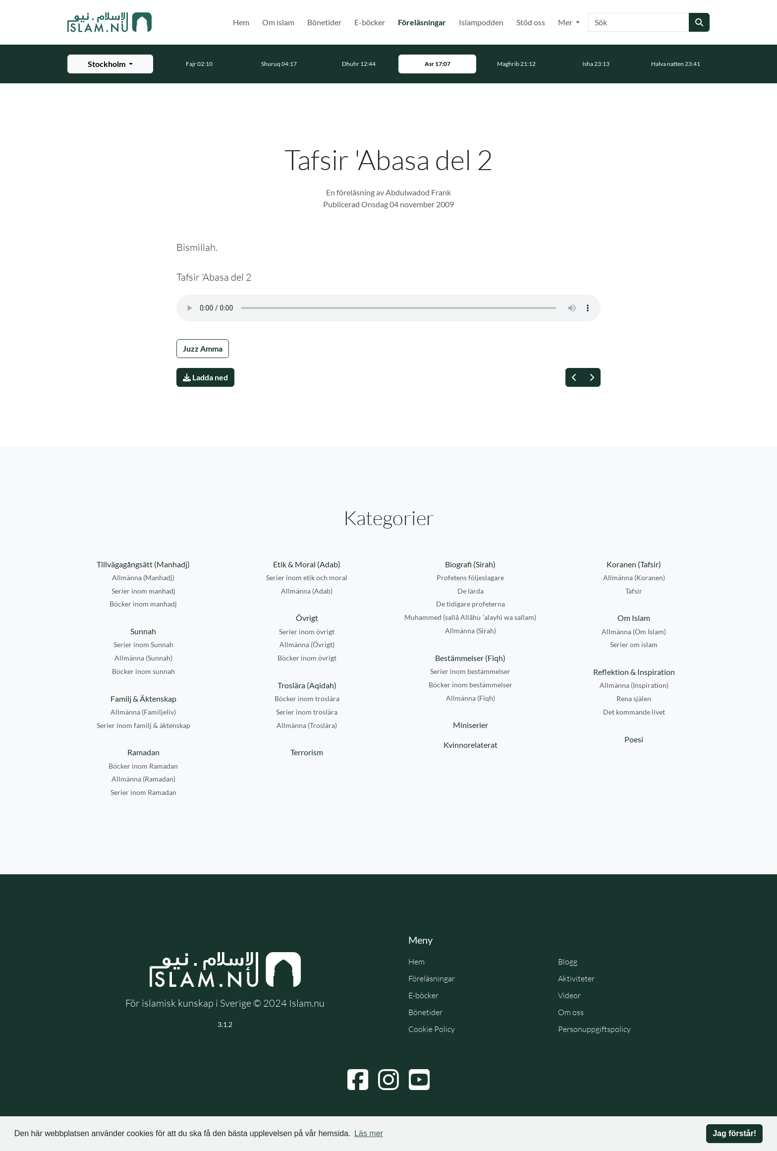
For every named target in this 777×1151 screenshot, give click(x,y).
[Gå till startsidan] (109, 22)
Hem (241, 22)
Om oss (571, 1012)
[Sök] (638, 22)
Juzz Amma (202, 348)
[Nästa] (592, 377)
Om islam (278, 22)
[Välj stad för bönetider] (110, 64)
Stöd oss (530, 22)
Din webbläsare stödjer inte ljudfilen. (388, 308)
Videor (569, 995)
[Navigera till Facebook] (357, 1079)
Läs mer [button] (368, 1133)
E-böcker (369, 22)
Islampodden (481, 22)
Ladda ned (205, 377)
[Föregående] (574, 377)
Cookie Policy (431, 1029)
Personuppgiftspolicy (594, 1029)
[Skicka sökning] (699, 22)
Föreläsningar (424, 21)
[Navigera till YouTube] (419, 1079)
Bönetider (324, 22)
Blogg (567, 962)
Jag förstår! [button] (734, 1133)
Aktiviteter (576, 978)
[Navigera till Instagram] (388, 1079)
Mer (566, 22)
